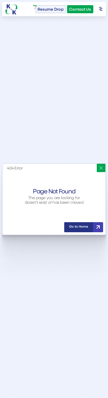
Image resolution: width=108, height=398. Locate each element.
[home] (11, 9)
